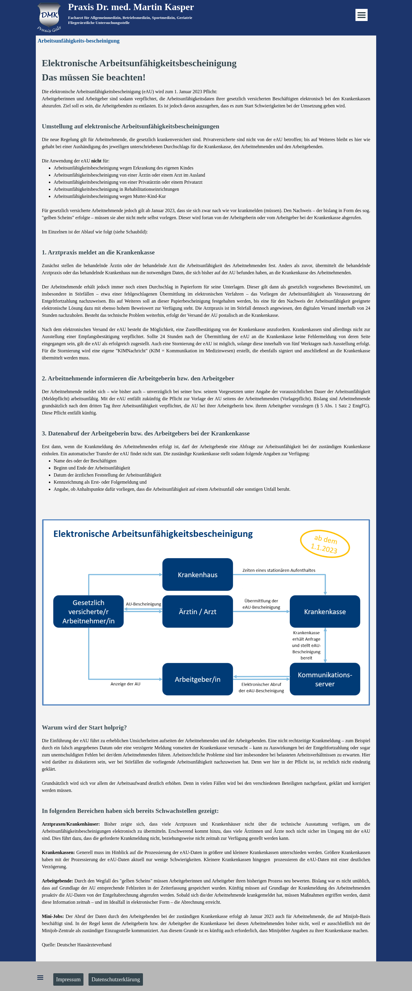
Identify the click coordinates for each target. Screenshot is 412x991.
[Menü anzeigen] (361, 15)
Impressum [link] (68, 979)
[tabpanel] (211, 20)
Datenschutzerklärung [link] (115, 979)
